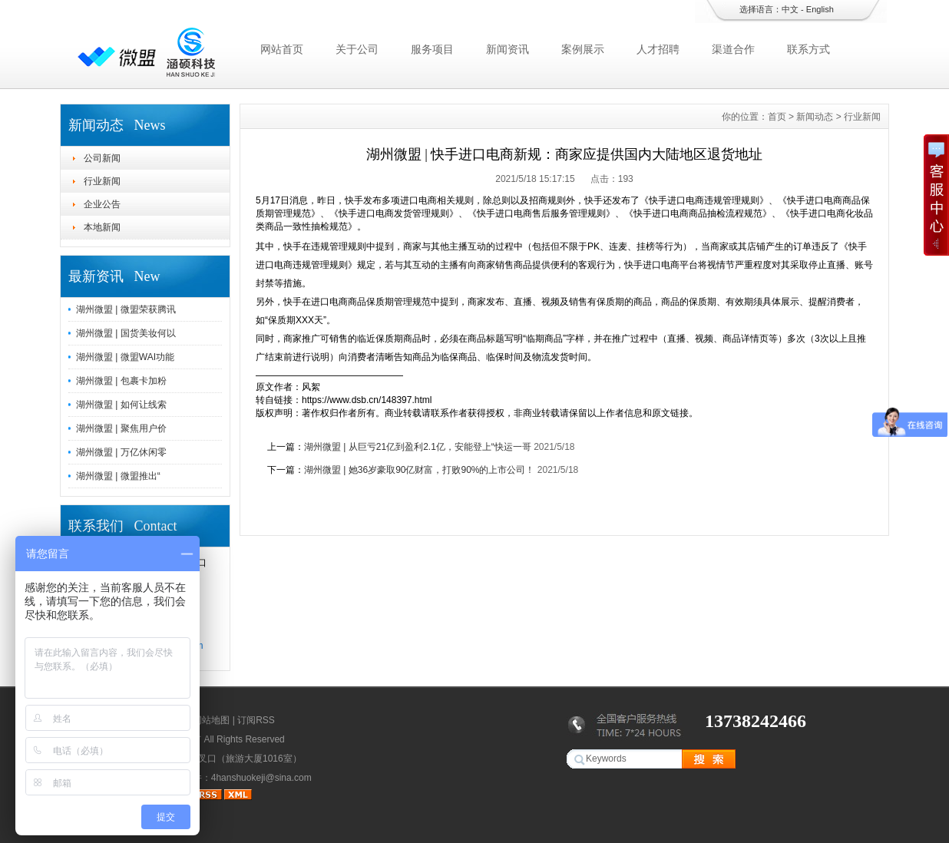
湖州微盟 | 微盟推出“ (118, 476)
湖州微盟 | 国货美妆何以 (126, 333)
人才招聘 (658, 49)
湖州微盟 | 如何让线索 (121, 404)
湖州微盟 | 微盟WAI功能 (125, 357)
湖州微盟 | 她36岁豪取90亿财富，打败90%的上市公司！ (419, 469)
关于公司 (357, 49)
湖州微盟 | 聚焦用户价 (121, 428)
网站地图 (211, 720)
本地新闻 (102, 227)
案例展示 (582, 49)
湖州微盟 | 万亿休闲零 (121, 452)
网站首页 (281, 49)
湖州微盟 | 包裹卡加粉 (121, 380)
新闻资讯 (507, 49)
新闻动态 (814, 116)
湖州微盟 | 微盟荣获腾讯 (126, 309)
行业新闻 (102, 181)
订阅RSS (256, 720)
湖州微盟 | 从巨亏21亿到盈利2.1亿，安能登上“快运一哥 (417, 446)
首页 (777, 116)
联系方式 (808, 49)
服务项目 (432, 49)
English (820, 9)
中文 (790, 9)
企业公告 (102, 204)
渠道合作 (733, 49)
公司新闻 (102, 158)
